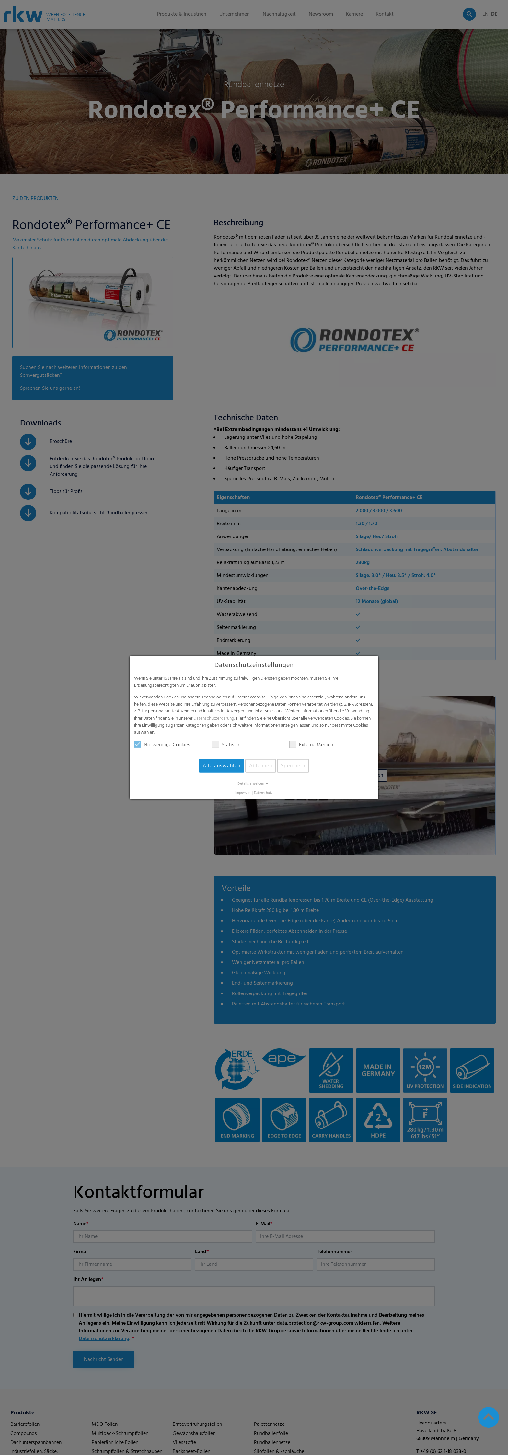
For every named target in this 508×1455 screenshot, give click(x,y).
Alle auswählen (221, 766)
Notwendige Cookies (162, 745)
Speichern (293, 766)
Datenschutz (263, 793)
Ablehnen (260, 766)
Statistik (226, 745)
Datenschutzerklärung (213, 718)
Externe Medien (311, 745)
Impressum (243, 793)
